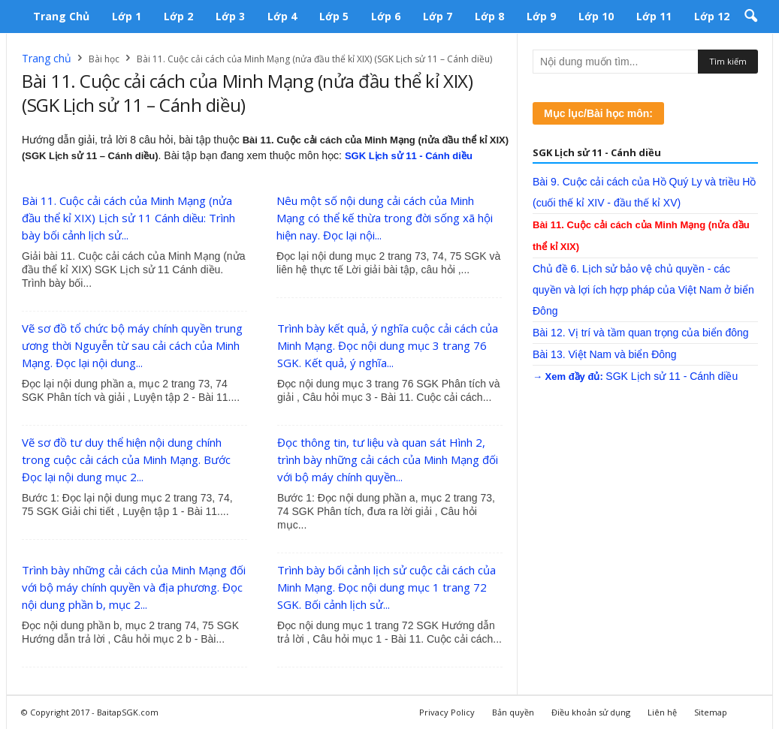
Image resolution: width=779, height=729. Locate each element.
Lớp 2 (178, 16)
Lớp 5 (334, 16)
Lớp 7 (437, 16)
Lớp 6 (385, 16)
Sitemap (710, 712)
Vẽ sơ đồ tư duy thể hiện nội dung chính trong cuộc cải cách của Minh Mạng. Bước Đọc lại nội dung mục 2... (126, 459)
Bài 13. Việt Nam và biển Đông (605, 354)
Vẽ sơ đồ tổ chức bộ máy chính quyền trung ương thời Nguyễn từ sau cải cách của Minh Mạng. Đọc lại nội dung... (132, 345)
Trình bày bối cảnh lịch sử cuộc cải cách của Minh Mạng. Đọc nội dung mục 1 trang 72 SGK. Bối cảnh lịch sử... (386, 587)
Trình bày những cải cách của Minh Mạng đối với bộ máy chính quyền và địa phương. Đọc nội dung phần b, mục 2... (134, 587)
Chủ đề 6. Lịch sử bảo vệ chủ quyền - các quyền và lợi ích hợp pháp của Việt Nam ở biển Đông (643, 290)
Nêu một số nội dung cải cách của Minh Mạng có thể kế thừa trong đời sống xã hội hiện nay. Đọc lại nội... (384, 217)
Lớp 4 (282, 16)
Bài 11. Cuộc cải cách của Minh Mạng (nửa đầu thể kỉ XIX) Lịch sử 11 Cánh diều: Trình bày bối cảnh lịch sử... (128, 217)
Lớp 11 (654, 16)
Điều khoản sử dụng (590, 712)
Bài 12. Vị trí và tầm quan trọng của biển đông (641, 333)
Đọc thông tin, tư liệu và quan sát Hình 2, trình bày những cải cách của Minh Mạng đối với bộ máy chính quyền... (387, 459)
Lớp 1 (126, 16)
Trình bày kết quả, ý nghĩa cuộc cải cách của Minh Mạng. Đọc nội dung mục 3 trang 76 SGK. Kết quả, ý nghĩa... (387, 345)
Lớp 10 (596, 16)
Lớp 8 (489, 16)
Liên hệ (662, 712)
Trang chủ (61, 16)
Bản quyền (513, 712)
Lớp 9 (541, 16)
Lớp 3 (230, 16)
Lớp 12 (711, 16)
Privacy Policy (447, 712)
